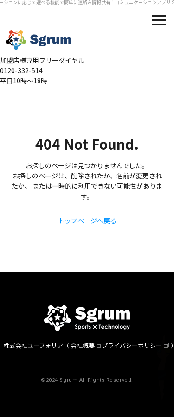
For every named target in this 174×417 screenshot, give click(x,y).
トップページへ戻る (87, 220)
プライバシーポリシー (131, 345)
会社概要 (82, 345)
